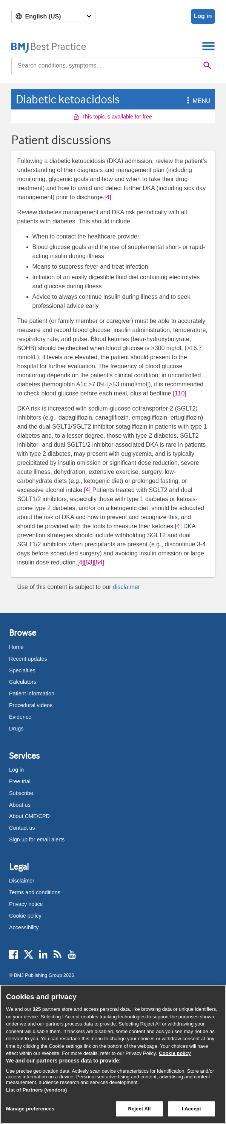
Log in (203, 16)
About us (20, 805)
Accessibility (23, 927)
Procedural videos (30, 705)
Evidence (20, 717)
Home (16, 647)
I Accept (191, 1109)
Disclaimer (21, 881)
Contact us (22, 828)
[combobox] (105, 65)
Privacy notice (26, 904)
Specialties (22, 670)
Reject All (139, 1109)
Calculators (22, 682)
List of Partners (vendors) (36, 1090)
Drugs (16, 729)
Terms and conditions (34, 892)
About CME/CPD (29, 816)
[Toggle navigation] (208, 45)
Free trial (20, 781)
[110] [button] (179, 393)
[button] (187, 101)
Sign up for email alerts (37, 839)
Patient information (31, 693)
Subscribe (21, 793)
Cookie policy (25, 916)
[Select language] (53, 16)
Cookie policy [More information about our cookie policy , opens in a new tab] (175, 1053)
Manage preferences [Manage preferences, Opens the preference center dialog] (30, 1109)
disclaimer (126, 587)
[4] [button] (108, 197)
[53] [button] (89, 562)
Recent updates (28, 659)
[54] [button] (99, 562)
